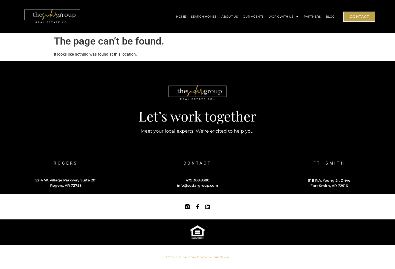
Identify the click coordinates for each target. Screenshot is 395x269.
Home (181, 16)
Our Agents (253, 16)
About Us (229, 16)
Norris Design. (220, 257)
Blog (330, 16)
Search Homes (203, 16)
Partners (312, 16)
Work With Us (284, 16)
